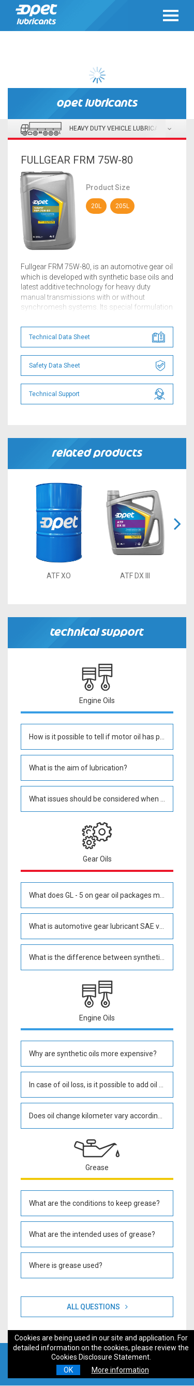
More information (120, 1370)
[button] (177, 536)
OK (68, 1370)
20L (96, 206)
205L (122, 206)
